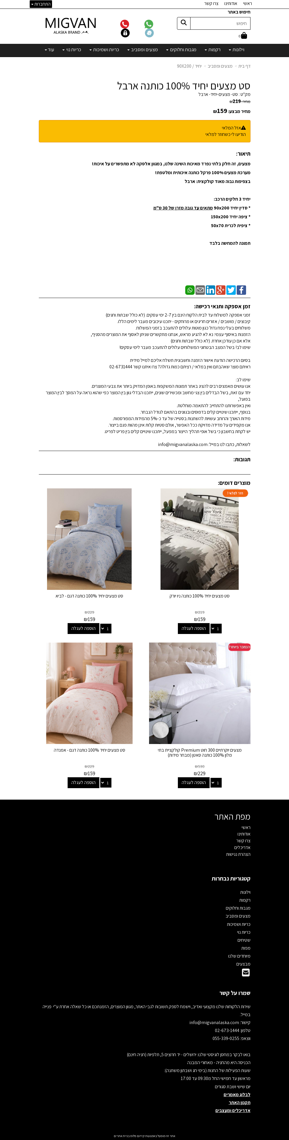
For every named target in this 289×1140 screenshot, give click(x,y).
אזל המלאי (231, 128)
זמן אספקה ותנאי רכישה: (222, 306)
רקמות (244, 900)
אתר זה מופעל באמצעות (144, 1136)
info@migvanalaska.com (214, 1022)
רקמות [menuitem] (212, 49)
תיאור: (243, 153)
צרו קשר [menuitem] (211, 3)
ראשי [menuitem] (247, 3)
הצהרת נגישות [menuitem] (238, 854)
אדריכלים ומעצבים (233, 1110)
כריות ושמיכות (238, 924)
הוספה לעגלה (194, 628)
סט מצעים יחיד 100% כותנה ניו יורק (200, 596)
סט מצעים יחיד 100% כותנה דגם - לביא (89, 596)
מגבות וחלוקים (238, 908)
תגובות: (241, 459)
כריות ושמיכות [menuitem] (104, 49)
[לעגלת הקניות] (242, 36)
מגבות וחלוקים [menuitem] (181, 49)
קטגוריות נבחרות (231, 878)
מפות (245, 948)
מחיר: (240, 101)
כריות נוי (243, 932)
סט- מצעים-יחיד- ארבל (218, 94)
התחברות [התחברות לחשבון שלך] (41, 4)
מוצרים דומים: (234, 483)
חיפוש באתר (239, 12)
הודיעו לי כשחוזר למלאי (226, 134)
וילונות (245, 892)
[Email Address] (246, 974)
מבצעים (243, 964)
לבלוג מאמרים (237, 1094)
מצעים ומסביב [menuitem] (142, 49)
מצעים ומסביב (220, 66)
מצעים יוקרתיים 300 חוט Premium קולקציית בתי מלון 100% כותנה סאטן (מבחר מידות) (200, 752)
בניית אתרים (122, 1136)
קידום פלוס (137, 1136)
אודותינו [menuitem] (230, 3)
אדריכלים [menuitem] (242, 847)
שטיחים (244, 940)
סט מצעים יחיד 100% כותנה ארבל (183, 85)
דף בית (244, 66)
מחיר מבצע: (239, 111)
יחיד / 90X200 (189, 66)
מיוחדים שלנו (239, 956)
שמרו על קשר (234, 993)
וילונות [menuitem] (236, 49)
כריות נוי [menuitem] (71, 49)
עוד (49, 49)
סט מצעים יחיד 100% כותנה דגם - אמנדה (89, 750)
